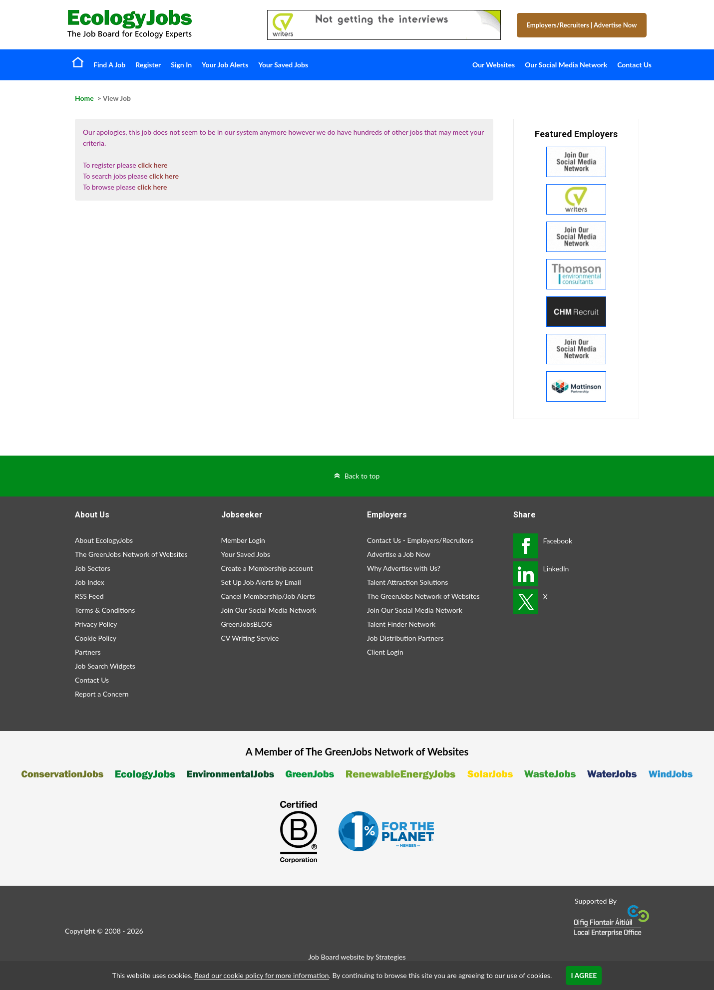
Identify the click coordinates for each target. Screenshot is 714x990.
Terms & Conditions (105, 610)
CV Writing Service (250, 638)
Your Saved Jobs (283, 64)
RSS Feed (89, 596)
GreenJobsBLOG (246, 624)
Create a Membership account (267, 568)
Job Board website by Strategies (356, 957)
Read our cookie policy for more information (261, 975)
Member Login (243, 540)
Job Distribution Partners (405, 638)
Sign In (181, 64)
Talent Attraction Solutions (407, 582)
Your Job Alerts (225, 64)
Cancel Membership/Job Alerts (268, 596)
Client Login (385, 652)
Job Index (89, 582)
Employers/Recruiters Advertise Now (582, 25)
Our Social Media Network (566, 64)
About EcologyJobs (104, 540)
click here (152, 165)
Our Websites (493, 64)
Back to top (362, 476)
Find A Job (109, 64)
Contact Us (634, 64)
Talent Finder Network (401, 624)
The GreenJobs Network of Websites (131, 554)
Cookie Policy (95, 638)
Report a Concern (102, 694)
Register (148, 64)
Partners (88, 652)
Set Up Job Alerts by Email (261, 582)
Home (77, 62)
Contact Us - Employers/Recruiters (420, 540)
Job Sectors (92, 568)
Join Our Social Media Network (269, 610)
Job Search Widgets (105, 666)
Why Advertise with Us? (403, 568)
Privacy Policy (96, 624)
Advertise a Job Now (398, 554)
